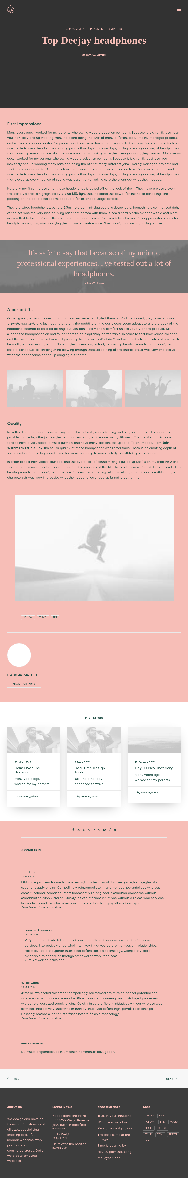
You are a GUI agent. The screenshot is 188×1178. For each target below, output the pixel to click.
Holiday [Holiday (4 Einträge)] (150, 1122)
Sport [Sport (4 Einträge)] (162, 1128)
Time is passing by (112, 1145)
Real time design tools (115, 1128)
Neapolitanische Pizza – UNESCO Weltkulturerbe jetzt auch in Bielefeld (70, 1120)
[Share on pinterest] (89, 830)
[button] (179, 9)
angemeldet (45, 1052)
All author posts (24, 684)
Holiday (28, 617)
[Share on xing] (109, 830)
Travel (98, 29)
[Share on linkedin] (94, 830)
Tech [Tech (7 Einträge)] (160, 1134)
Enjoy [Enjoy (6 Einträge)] (163, 1116)
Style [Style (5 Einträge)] (148, 1134)
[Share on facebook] (73, 830)
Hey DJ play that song (114, 1152)
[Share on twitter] (78, 830)
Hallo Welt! (60, 1134)
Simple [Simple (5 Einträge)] (149, 1128)
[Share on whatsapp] (99, 830)
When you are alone (113, 1122)
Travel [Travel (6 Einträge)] (173, 1134)
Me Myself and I (110, 1158)
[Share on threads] (83, 830)
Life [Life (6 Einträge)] (162, 1122)
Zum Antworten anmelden (41, 907)
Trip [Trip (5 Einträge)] (147, 1141)
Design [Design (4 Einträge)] (149, 1116)
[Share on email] (114, 830)
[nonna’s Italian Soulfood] (10, 9)
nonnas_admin (96, 54)
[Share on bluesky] (104, 830)
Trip (55, 617)
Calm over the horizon (69, 1144)
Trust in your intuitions (114, 1116)
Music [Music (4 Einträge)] (174, 1122)
